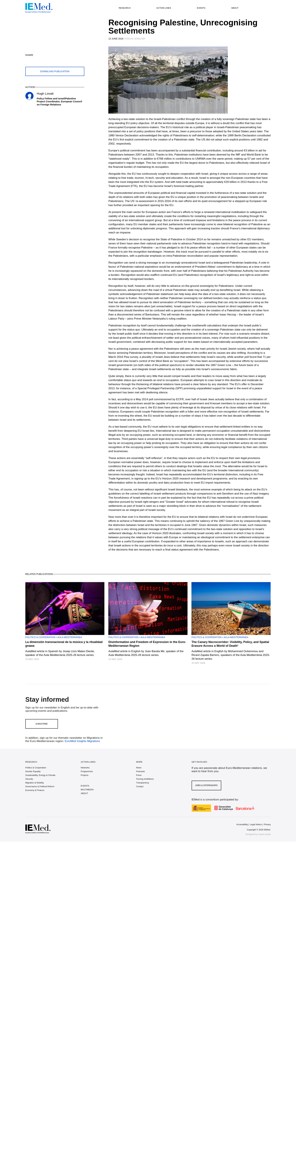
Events (201, 8)
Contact (140, 786)
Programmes (87, 771)
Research (125, 8)
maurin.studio (264, 834)
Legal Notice (256, 824)
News (139, 767)
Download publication (54, 71)
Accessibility (242, 824)
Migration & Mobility (34, 782)
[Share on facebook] (36, 60)
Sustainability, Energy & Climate (40, 775)
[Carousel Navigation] (112, 83)
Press (139, 775)
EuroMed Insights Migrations (82, 741)
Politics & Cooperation (40, 637)
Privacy (267, 824)
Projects (84, 775)
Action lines (163, 8)
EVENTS (85, 786)
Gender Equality (33, 771)
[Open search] (255, 8)
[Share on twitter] (28, 60)
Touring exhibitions (145, 779)
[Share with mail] (59, 60)
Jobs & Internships (206, 785)
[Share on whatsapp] (44, 60)
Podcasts (140, 771)
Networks (85, 767)
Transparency (142, 782)
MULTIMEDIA (87, 789)
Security (29, 779)
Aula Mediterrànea (69, 637)
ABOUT (84, 793)
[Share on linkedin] (51, 60)
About (235, 8)
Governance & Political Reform (39, 786)
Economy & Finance (34, 790)
